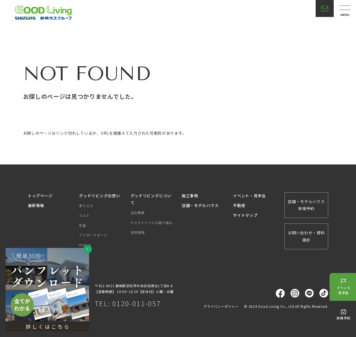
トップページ (40, 195)
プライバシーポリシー (221, 306)
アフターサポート (93, 235)
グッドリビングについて (151, 199)
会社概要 (138, 212)
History (85, 244)
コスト (84, 215)
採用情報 (138, 232)
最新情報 (36, 205)
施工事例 (190, 195)
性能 (82, 225)
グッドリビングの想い (99, 195)
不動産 (239, 205)
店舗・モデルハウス (200, 205)
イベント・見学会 (249, 195)
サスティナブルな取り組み (152, 222)
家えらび (86, 205)
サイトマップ (245, 215)
